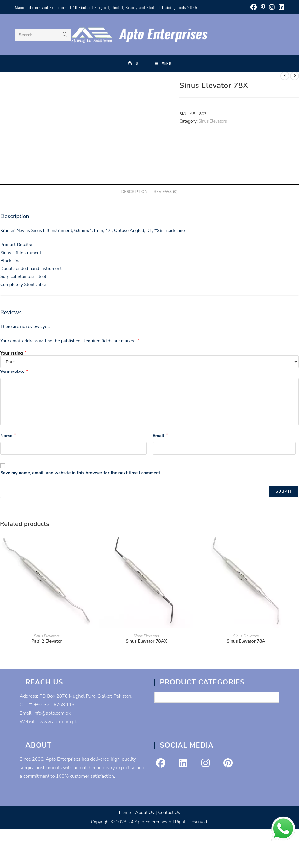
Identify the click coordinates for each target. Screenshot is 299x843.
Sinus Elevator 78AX (146, 641)
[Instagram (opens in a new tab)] (272, 7)
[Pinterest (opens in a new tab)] (263, 7)
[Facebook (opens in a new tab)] (254, 7)
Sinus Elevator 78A (246, 641)
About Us (144, 813)
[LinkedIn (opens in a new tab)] (280, 7)
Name (8, 436)
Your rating (13, 353)
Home (125, 813)
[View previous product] (284, 76)
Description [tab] (134, 191)
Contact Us (169, 813)
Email (160, 436)
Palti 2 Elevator (47, 641)
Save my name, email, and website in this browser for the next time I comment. (81, 473)
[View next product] (294, 76)
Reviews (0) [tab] (166, 191)
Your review (14, 372)
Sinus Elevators (212, 121)
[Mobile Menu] (163, 63)
